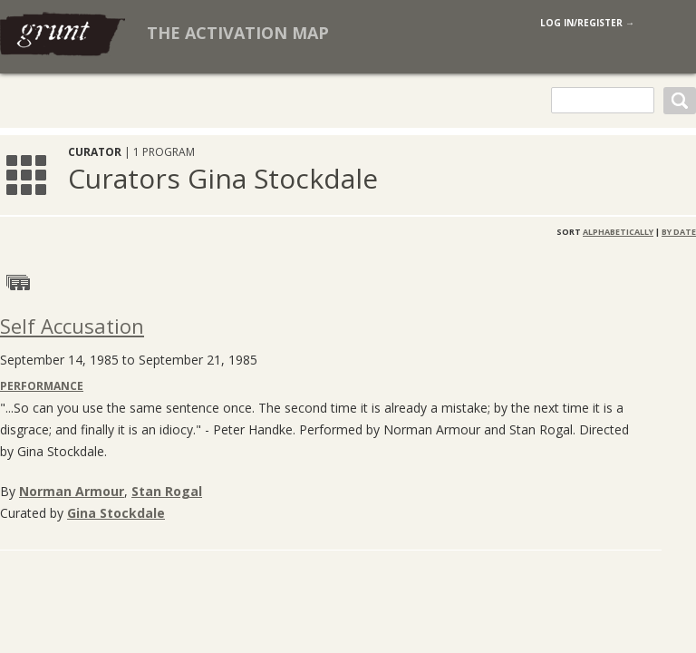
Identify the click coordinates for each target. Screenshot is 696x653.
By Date (679, 232)
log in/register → (587, 22)
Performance (41, 386)
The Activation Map (238, 33)
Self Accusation (72, 325)
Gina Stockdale (116, 512)
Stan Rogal (166, 491)
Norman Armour (71, 491)
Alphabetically (618, 232)
